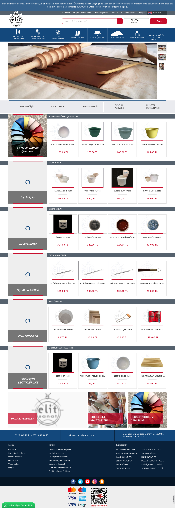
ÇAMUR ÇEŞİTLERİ (124, 457)
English (157, 12)
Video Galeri (130, 12)
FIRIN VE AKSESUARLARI (126, 453)
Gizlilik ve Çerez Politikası (59, 471)
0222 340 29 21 (22, 435)
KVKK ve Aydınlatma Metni (60, 467)
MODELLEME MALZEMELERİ (127, 450)
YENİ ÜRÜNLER (122, 464)
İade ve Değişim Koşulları (59, 460)
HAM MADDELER (148, 457)
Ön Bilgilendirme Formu (58, 457)
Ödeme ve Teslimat (57, 464)
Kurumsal (66, 12)
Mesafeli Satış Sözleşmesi (60, 449)
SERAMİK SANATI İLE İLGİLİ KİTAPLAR (153, 468)
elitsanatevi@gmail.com (81, 435)
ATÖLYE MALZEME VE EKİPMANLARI (153, 450)
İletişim (142, 12)
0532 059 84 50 (40, 435)
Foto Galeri (117, 12)
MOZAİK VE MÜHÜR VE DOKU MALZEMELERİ (153, 461)
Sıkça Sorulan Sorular (82, 12)
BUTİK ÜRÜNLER (123, 468)
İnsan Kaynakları (102, 12)
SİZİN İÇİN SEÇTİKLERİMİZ (152, 464)
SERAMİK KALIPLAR (124, 461)
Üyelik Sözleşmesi (56, 453)
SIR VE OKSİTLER (148, 453)
